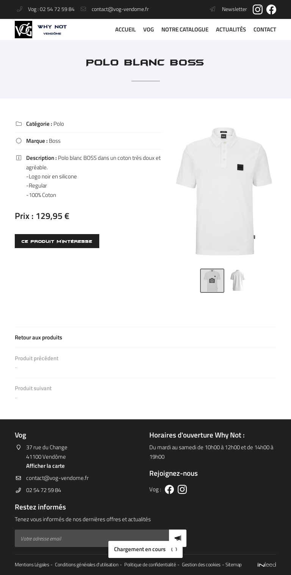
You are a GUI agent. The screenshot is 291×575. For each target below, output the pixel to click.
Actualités (231, 29)
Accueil (125, 29)
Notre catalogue (184, 29)
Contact (264, 29)
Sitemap (233, 564)
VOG (148, 29)
